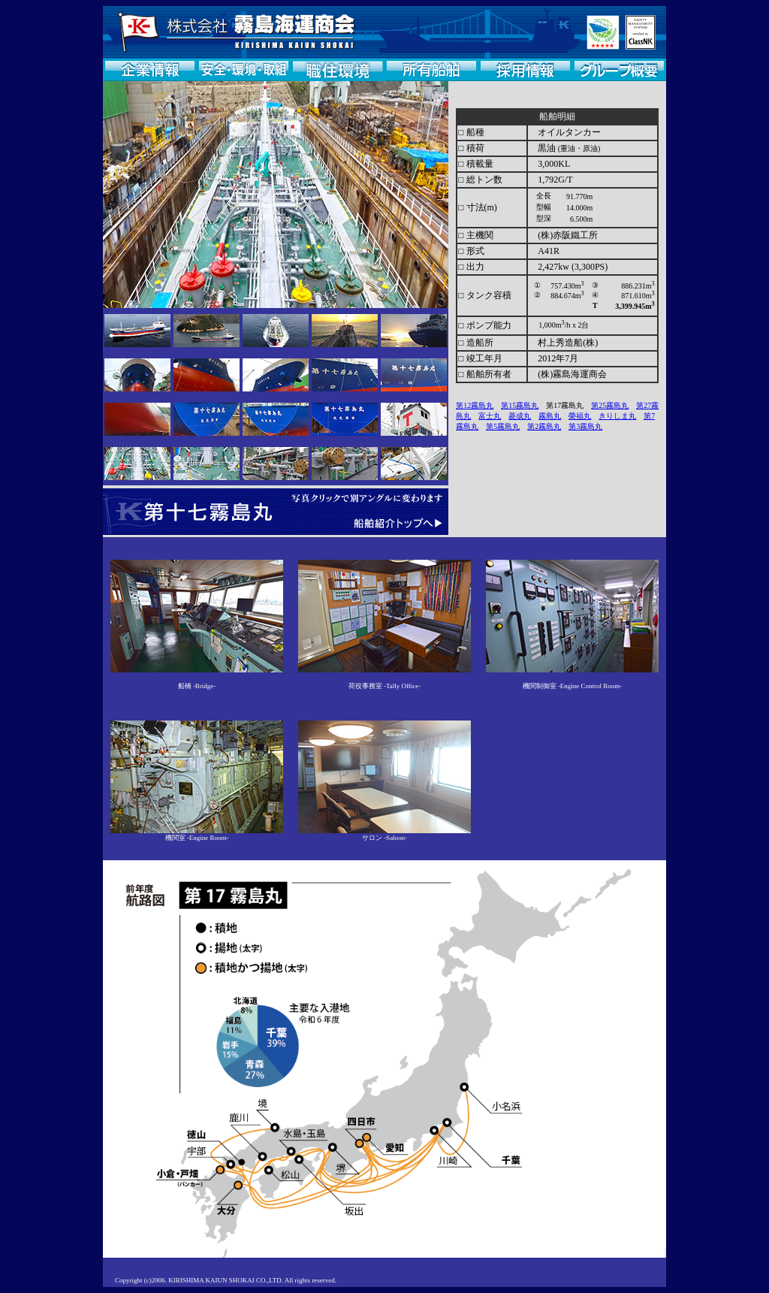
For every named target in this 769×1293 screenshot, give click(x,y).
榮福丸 (579, 416)
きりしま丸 (617, 416)
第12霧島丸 (474, 405)
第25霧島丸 (610, 405)
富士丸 (489, 416)
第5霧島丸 (503, 426)
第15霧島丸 (519, 405)
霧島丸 (549, 416)
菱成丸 (519, 416)
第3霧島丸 (585, 426)
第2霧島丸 (544, 426)
